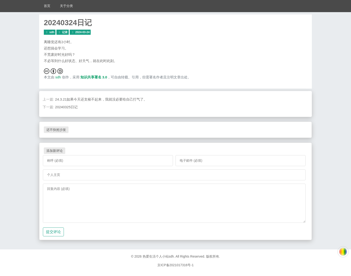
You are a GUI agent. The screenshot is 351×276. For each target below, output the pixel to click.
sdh (51, 32)
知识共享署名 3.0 (93, 77)
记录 (65, 32)
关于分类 (66, 6)
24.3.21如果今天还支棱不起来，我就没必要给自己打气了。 (101, 99)
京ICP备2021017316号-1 (175, 265)
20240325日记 (66, 107)
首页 (47, 6)
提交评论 (53, 232)
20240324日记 (68, 22)
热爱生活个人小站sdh (158, 256)
